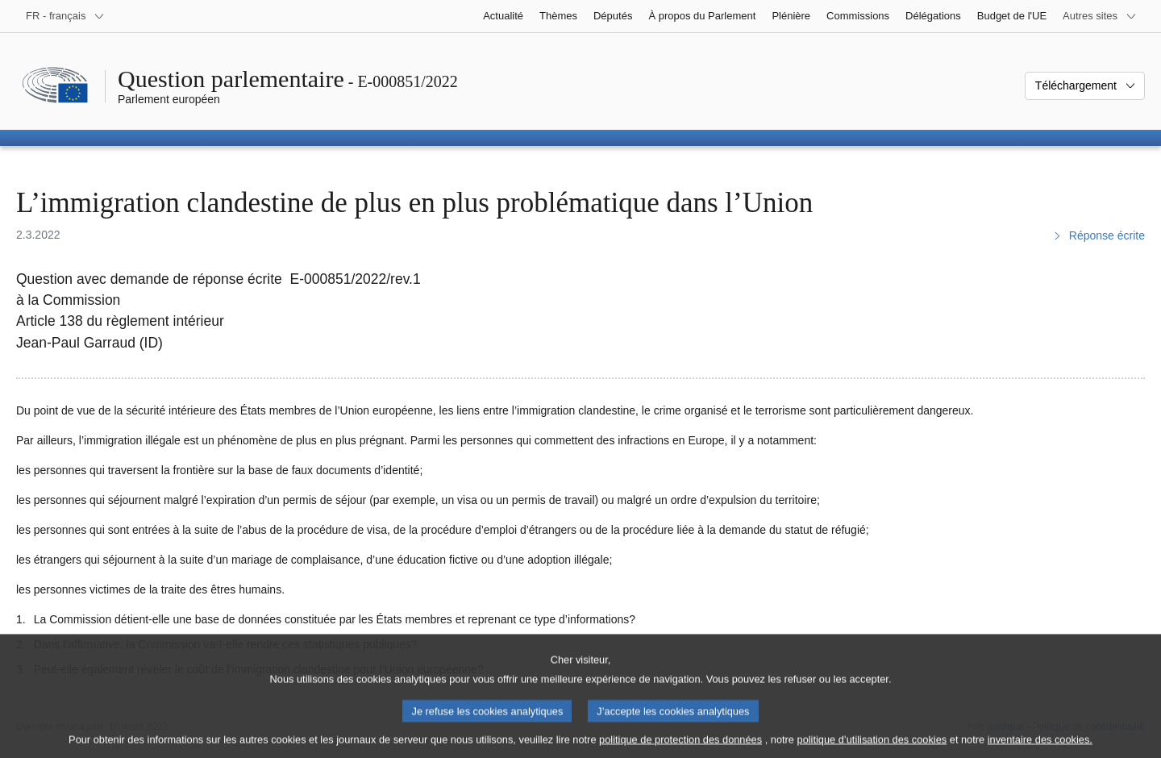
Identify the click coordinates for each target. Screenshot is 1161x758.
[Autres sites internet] (1100, 16)
